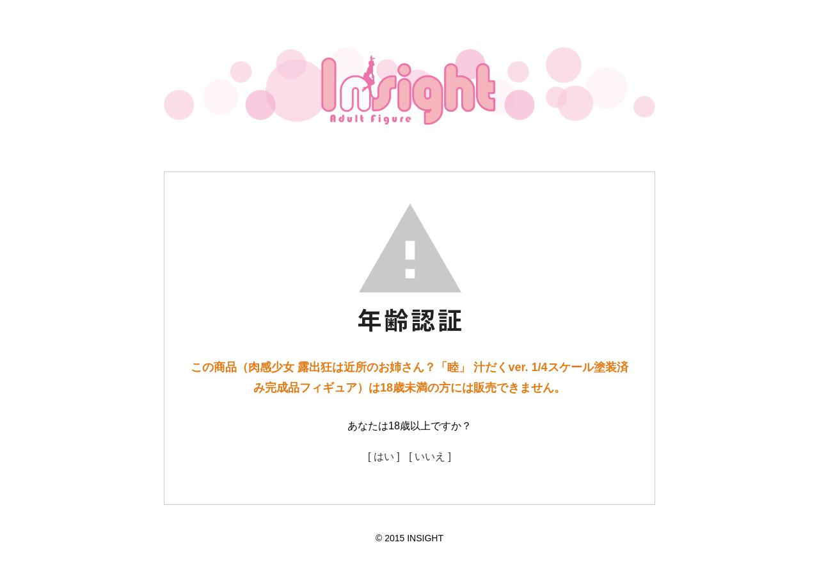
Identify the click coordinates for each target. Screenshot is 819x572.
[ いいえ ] (430, 456)
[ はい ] (384, 456)
